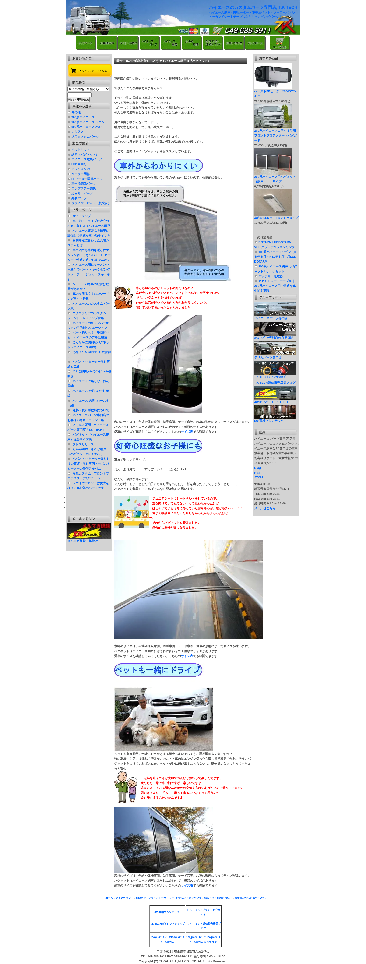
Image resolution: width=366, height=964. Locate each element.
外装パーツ (79, 198)
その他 (76, 112)
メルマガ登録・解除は (82, 541)
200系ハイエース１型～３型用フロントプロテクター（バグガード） (275, 135)
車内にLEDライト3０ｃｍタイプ (277, 218)
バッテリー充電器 (272, 276)
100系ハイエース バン (86, 127)
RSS (257, 473)
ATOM (258, 477)
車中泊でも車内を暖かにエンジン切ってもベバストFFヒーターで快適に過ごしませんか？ (89, 255)
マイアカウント (124, 898)
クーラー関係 (80, 174)
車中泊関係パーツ (83, 183)
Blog (257, 468)
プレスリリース (83, 444)
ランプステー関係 (83, 188)
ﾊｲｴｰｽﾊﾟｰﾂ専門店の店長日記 (275, 336)
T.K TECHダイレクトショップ (167, 923)
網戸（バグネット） (85, 154)
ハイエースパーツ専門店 (275, 316)
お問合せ (141, 898)
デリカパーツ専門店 (275, 356)
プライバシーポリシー (161, 898)
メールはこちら (264, 508)
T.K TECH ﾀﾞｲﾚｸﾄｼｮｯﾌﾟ (275, 375)
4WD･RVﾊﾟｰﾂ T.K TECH (275, 400)
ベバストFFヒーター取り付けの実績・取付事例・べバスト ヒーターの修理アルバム (88, 463)
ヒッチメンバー (82, 169)
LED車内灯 (79, 164)
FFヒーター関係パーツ (86, 179)
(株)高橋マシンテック (275, 419)
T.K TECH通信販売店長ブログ (274, 382)
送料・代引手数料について (91, 410)
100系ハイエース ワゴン (88, 122)
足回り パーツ (82, 193)
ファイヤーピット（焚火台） (91, 203)
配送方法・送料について (218, 898)
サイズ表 (187, 431)
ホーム (109, 898)
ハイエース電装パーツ (86, 159)
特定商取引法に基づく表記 (250, 898)
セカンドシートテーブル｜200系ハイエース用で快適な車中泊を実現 (275, 285)
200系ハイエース (83, 117)
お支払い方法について (189, 898)
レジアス (77, 132)
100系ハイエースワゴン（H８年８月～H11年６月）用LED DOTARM (276, 257)
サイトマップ (82, 216)
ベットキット (80, 149)
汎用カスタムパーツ (85, 136)
